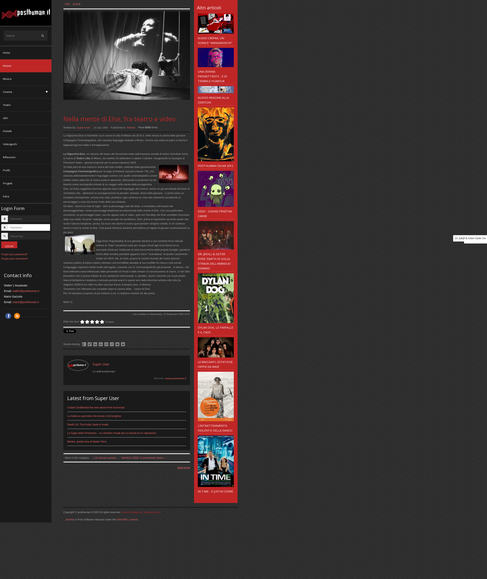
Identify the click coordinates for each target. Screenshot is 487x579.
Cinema (7, 92)
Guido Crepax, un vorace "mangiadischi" (215, 40)
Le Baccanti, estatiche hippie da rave (215, 364)
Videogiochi (10, 144)
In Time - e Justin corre (215, 491)
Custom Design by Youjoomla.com (141, 512)
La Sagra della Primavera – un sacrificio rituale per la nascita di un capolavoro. (112, 433)
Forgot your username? (14, 258)
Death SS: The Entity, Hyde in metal (87, 424)
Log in (9, 246)
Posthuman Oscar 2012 (215, 166)
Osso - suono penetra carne (215, 213)
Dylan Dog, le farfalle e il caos (215, 329)
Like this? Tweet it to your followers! (123, 344)
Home (6, 52)
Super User (83, 127)
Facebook (8, 316)
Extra (6, 196)
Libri (5, 118)
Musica (7, 79)
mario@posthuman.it (26, 302)
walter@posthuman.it (26, 291)
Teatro (7, 105)
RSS (17, 316)
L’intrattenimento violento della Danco (215, 428)
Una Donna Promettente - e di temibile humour (212, 76)
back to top (183, 467)
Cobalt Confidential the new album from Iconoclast (96, 407)
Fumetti (7, 131)
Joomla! (69, 519)
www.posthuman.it (175, 378)
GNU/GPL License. (127, 519)
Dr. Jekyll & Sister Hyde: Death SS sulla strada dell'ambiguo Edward (214, 261)
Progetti (7, 183)
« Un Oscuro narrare (105, 457)
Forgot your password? (14, 254)
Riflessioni (9, 157)
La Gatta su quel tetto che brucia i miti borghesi (94, 416)
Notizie (7, 66)
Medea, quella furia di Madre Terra (87, 441)
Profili (6, 170)
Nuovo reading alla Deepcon (213, 100)
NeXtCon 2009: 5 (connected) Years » (143, 457)
